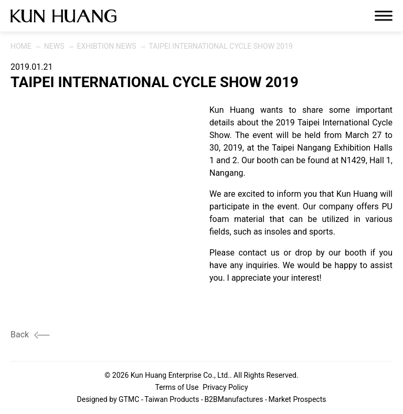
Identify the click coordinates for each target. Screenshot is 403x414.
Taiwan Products (171, 399)
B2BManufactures (233, 399)
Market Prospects (297, 399)
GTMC (129, 399)
